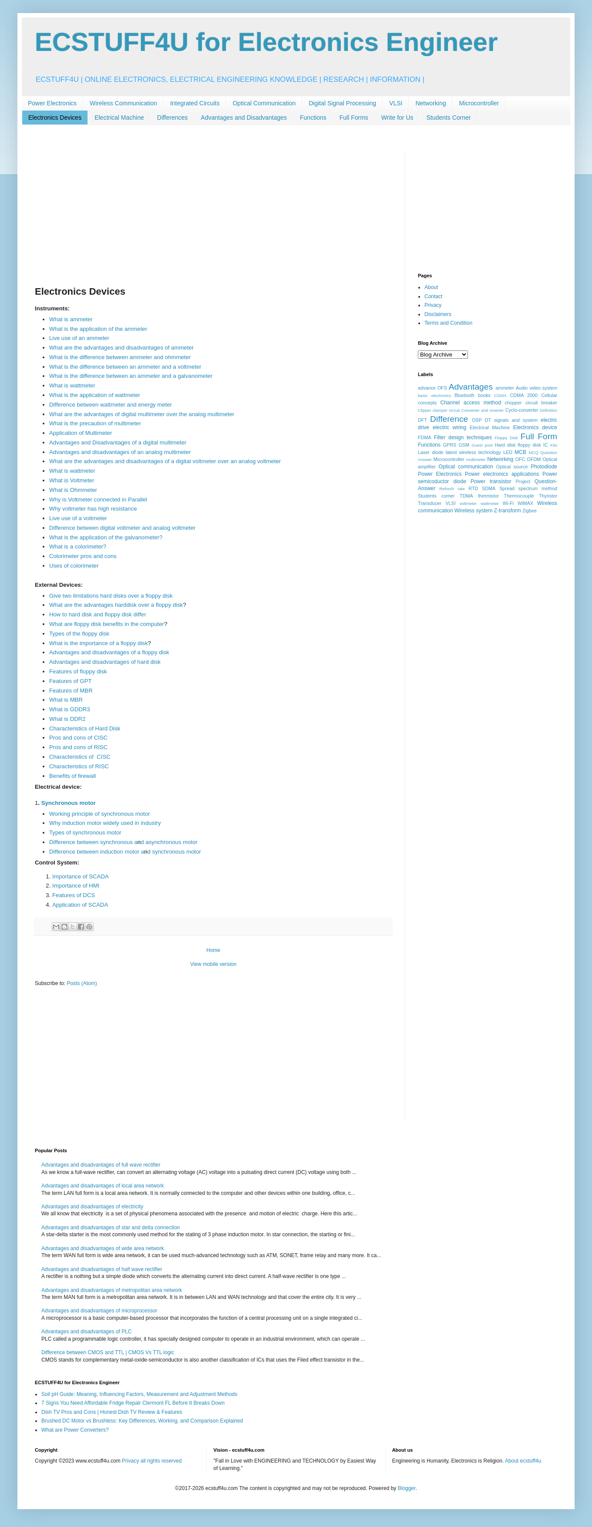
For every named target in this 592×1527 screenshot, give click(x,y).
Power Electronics (52, 103)
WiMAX (525, 503)
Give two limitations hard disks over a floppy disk (111, 595)
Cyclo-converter (521, 410)
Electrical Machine (119, 117)
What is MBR (66, 699)
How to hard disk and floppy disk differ (97, 614)
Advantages (471, 386)
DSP (477, 420)
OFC (520, 459)
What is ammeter (71, 319)
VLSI (395, 103)
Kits (553, 445)
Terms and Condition (448, 323)
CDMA (500, 395)
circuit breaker (541, 402)
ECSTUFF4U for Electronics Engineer (266, 42)
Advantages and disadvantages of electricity (92, 1207)
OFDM (534, 459)
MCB (520, 452)
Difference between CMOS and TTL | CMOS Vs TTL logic (107, 1352)
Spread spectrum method (528, 488)
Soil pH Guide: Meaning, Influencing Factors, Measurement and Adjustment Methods (139, 1394)
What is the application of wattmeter (94, 395)
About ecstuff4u (523, 1461)
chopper (513, 402)
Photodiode (544, 467)
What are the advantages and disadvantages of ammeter (121, 347)
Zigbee (529, 510)
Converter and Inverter (482, 410)
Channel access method (471, 403)
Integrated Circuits (195, 103)
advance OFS (432, 387)
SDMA (488, 488)
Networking (430, 103)
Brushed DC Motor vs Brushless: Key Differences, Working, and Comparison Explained (142, 1421)
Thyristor (548, 495)
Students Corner (449, 117)
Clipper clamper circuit (439, 410)
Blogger (407, 1488)
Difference (449, 419)
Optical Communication (264, 103)
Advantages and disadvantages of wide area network (102, 1248)
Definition (548, 410)
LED (507, 452)
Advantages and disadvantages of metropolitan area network (111, 1290)
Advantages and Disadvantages (244, 117)
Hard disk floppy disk (518, 444)
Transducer (429, 503)
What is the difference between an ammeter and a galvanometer (130, 376)
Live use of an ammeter (79, 338)
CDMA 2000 (524, 395)
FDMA (424, 437)
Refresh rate (452, 488)
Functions (313, 117)
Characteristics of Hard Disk (85, 728)
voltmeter (468, 503)
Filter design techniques (463, 437)
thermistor (488, 495)
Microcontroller (479, 103)
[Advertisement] (213, 212)
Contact (433, 296)
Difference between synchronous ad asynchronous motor (123, 842)
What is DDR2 (67, 719)
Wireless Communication (123, 103)
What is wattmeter (72, 385)
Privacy (432, 305)
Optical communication (466, 467)
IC (545, 444)
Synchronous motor (68, 803)
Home (213, 950)
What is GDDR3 (69, 709)
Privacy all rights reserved (152, 1461)
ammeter (504, 387)
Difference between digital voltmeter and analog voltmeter (122, 528)
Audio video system (536, 387)
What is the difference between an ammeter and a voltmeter (125, 366)
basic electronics (434, 395)
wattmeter (490, 503)
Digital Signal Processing (342, 103)
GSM (463, 444)
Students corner (436, 495)
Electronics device (535, 427)
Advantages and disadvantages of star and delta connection (110, 1227)
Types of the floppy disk (79, 633)
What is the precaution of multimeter (95, 423)
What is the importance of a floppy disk (98, 643)
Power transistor (491, 481)
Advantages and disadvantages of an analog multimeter (120, 452)
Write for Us (397, 117)
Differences (172, 117)
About (431, 287)
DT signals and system (511, 420)
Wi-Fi (508, 503)
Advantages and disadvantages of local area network (102, 1186)
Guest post (482, 445)
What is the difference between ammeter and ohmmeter (120, 357)
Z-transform (507, 511)
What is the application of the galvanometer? (105, 537)
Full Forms (354, 117)
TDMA (466, 495)
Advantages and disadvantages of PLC (86, 1332)
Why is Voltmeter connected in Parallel (98, 499)
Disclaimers (437, 314)
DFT (422, 420)
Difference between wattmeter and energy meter (110, 404)
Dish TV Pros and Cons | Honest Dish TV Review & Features (111, 1412)
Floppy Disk (506, 437)
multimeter (476, 459)
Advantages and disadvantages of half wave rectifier (101, 1269)
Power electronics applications (502, 474)
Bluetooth (464, 395)
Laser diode (431, 452)
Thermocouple (519, 495)
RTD (473, 488)
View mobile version (213, 964)
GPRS (450, 444)
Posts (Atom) (82, 983)
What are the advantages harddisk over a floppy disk (116, 605)
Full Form (539, 436)
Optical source (512, 466)
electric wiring (449, 427)
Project (523, 481)
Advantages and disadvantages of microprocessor (99, 1311)
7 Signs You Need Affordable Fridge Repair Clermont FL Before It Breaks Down (133, 1403)
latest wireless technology (473, 452)
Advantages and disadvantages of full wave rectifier (101, 1165)
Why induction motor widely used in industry (105, 823)
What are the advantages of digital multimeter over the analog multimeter (141, 414)
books (484, 395)
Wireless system (473, 511)
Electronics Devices (54, 117)
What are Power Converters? (75, 1430)
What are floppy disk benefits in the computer (106, 624)
